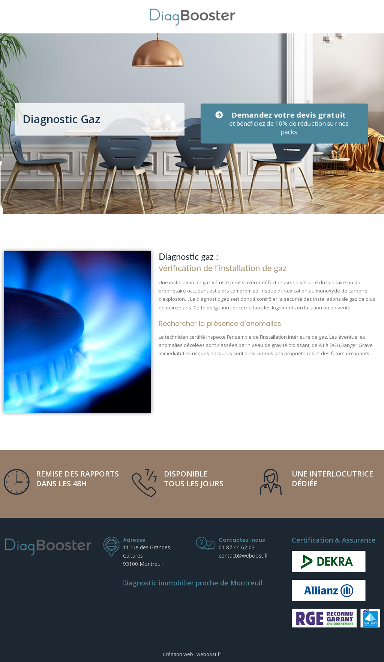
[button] (284, 123)
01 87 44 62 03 (237, 547)
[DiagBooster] (192, 17)
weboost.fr (208, 654)
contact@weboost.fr (243, 555)
